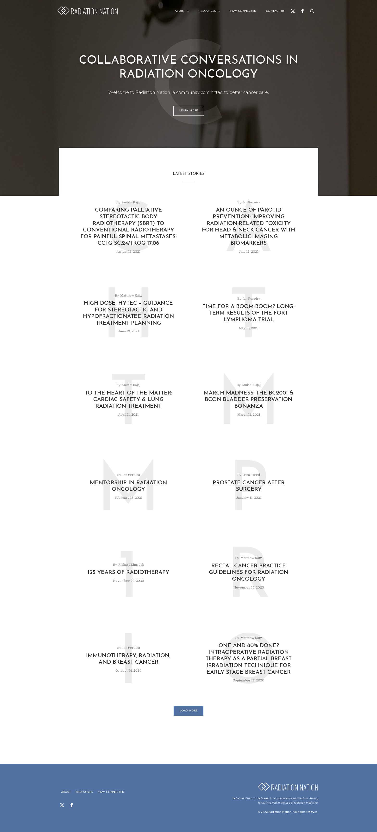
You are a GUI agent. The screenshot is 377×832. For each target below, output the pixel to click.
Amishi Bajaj (131, 202)
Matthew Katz (131, 295)
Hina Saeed (251, 475)
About (180, 11)
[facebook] (302, 11)
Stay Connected (243, 11)
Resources (207, 11)
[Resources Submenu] (220, 11)
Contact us (275, 11)
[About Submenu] (189, 11)
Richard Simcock (131, 564)
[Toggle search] (312, 11)
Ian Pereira (251, 202)
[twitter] (292, 11)
